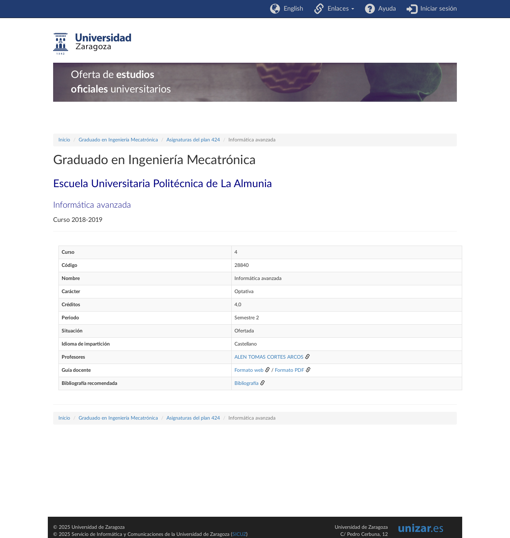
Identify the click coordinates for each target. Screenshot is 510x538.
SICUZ (239, 534)
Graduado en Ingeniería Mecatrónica (118, 140)
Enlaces (339, 9)
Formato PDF (289, 370)
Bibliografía (246, 383)
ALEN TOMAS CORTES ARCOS (269, 357)
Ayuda (385, 9)
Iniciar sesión (437, 9)
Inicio (64, 140)
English (291, 9)
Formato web (249, 370)
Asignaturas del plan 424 (193, 140)
